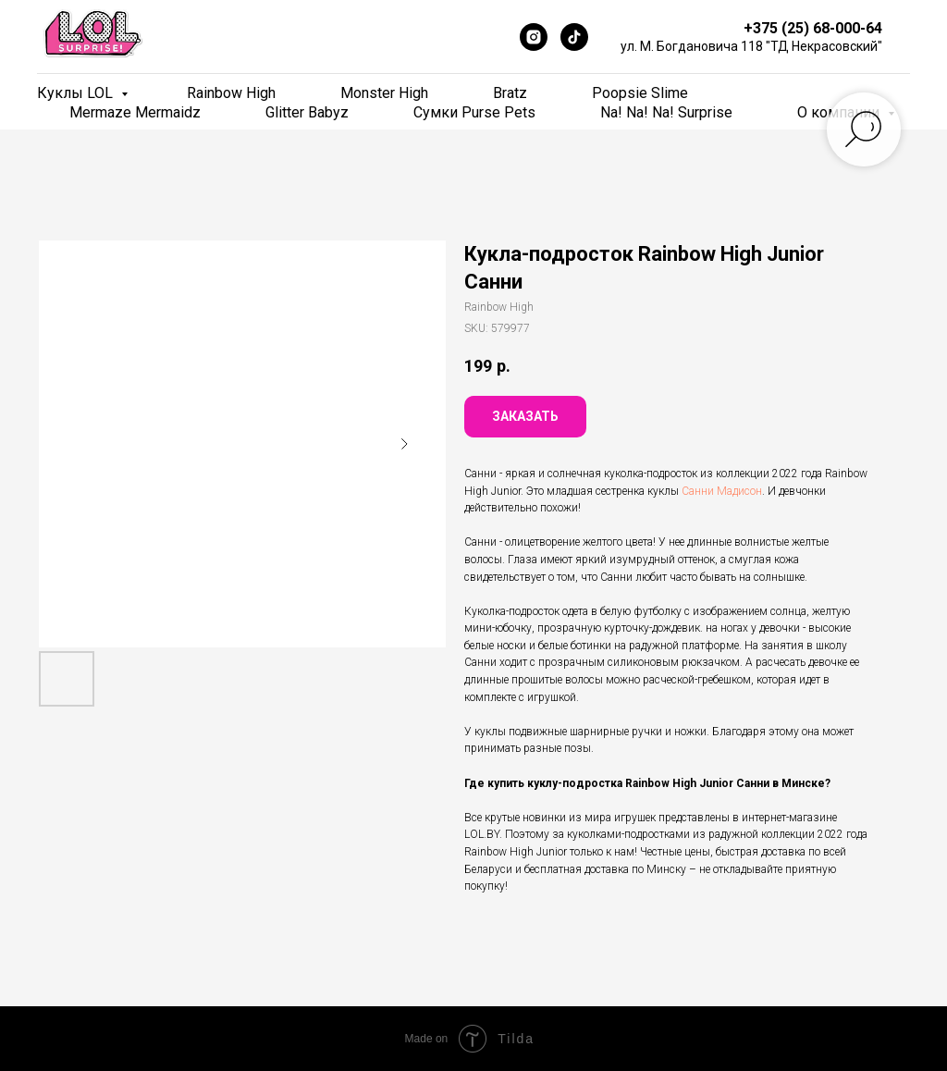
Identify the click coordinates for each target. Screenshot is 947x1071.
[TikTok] (574, 37)
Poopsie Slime (640, 93)
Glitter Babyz (307, 112)
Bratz (510, 93)
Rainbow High (231, 93)
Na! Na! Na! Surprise (666, 112)
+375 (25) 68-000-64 (813, 28)
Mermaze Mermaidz (135, 112)
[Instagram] (533, 37)
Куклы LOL (77, 93)
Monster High (384, 93)
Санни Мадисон (722, 491)
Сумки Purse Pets (474, 112)
